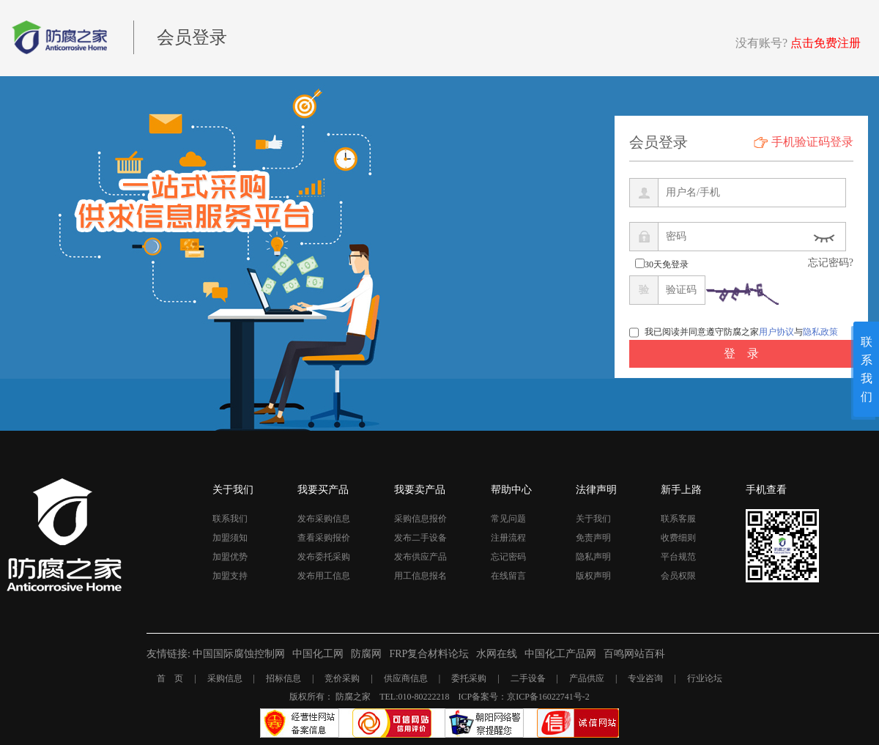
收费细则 (678, 538)
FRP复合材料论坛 (429, 653)
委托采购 (468, 678)
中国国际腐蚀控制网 (239, 653)
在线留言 (508, 576)
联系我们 (230, 519)
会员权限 (678, 576)
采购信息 (224, 678)
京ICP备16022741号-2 (548, 697)
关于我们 (593, 519)
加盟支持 (230, 576)
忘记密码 (508, 557)
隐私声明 (593, 557)
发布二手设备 (420, 538)
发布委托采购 (323, 557)
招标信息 (283, 678)
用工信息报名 (420, 576)
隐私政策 (820, 332)
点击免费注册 (825, 43)
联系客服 (678, 519)
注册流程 (508, 538)
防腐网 (366, 653)
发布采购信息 (323, 519)
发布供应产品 (420, 557)
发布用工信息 (323, 576)
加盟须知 (230, 538)
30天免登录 (667, 264)
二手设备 (528, 678)
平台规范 (678, 557)
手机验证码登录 (812, 142)
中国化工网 (318, 653)
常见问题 (508, 519)
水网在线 (496, 653)
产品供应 (586, 678)
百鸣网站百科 (634, 653)
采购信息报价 (420, 519)
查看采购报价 (323, 538)
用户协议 (776, 332)
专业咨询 (645, 678)
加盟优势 (230, 557)
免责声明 (593, 538)
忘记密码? (830, 262)
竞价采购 (342, 678)
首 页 (170, 678)
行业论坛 (704, 678)
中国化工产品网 (560, 653)
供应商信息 (406, 678)
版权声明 (593, 576)
